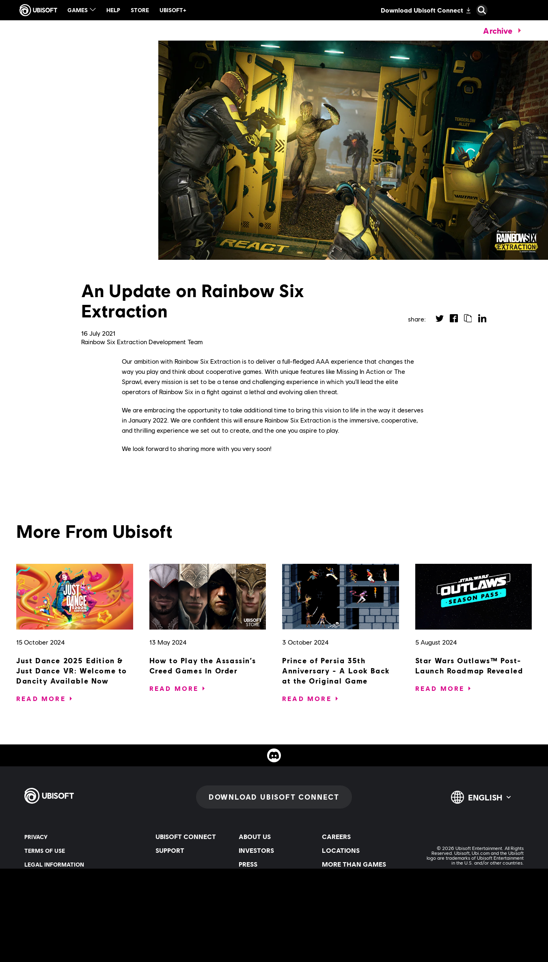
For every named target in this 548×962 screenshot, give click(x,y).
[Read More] (41, 699)
